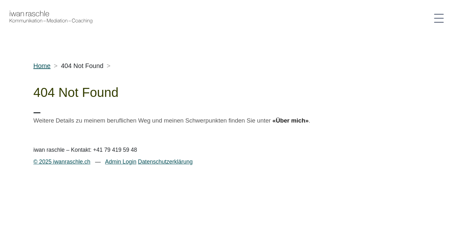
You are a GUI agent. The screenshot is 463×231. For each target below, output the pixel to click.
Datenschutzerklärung (165, 161)
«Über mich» (290, 120)
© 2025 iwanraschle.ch (61, 161)
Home (41, 65)
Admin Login (120, 161)
